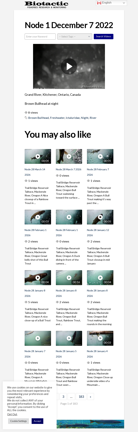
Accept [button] (37, 421)
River (93, 117)
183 (81, 397)
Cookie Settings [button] (18, 421)
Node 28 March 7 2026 (68, 169)
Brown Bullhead (38, 117)
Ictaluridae (73, 117)
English (104, 3)
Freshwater (57, 117)
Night (84, 117)
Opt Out (12, 414)
